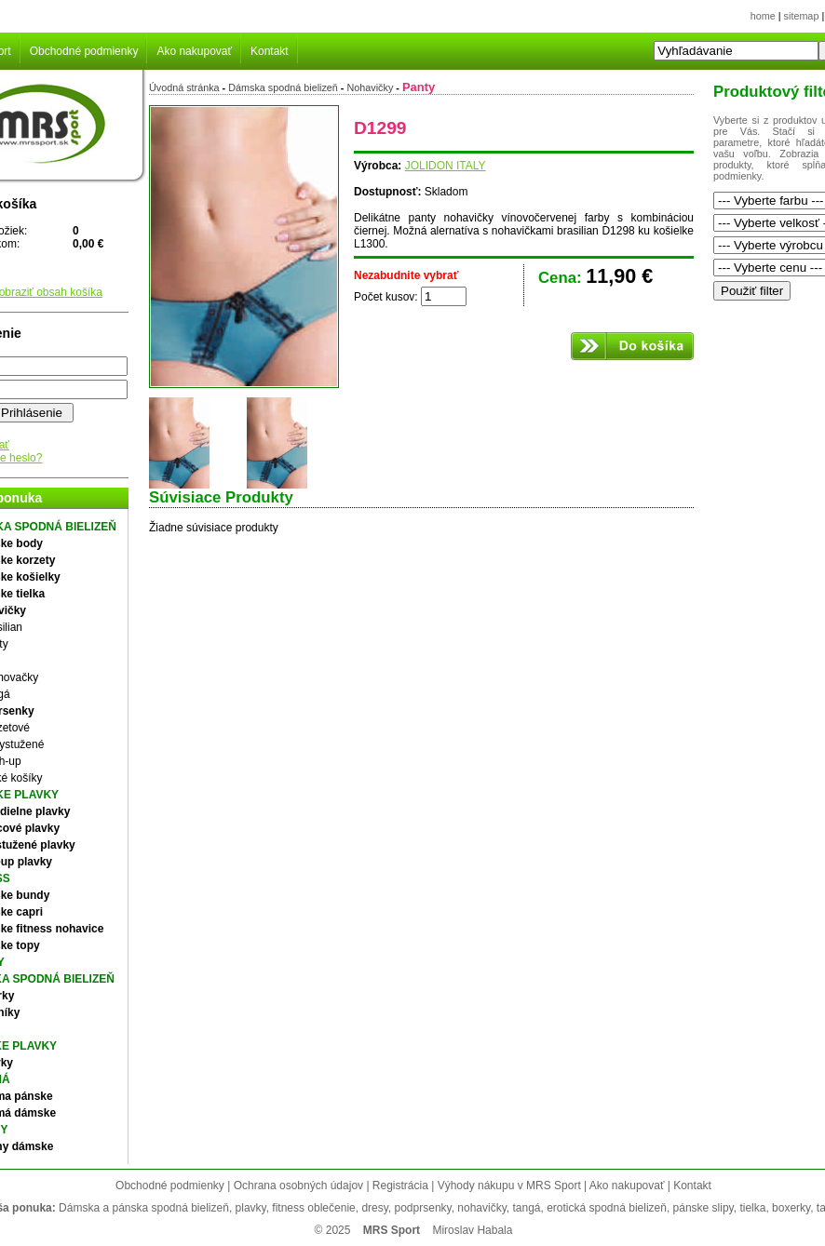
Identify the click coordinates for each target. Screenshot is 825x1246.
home (763, 15)
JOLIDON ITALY (445, 165)
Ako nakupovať (194, 51)
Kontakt (269, 51)
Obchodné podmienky (84, 51)
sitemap (801, 15)
